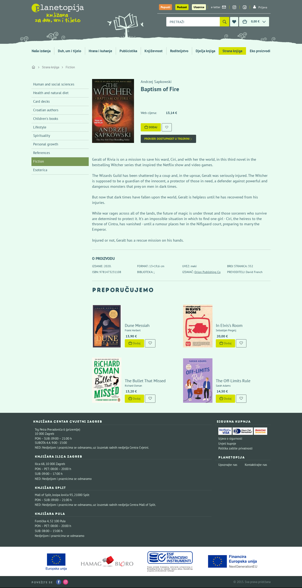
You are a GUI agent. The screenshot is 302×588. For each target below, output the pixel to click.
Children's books (45, 118)
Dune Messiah (137, 325)
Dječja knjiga (205, 51)
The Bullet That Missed (145, 380)
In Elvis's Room (229, 325)
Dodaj (150, 127)
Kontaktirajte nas (256, 465)
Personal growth (45, 144)
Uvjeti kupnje (227, 444)
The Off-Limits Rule (233, 380)
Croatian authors (45, 110)
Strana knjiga (232, 51)
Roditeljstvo (179, 51)
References (41, 152)
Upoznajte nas (227, 465)
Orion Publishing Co (207, 272)
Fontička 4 (42, 521)
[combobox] (193, 21)
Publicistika (128, 51)
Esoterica (40, 170)
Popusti (165, 7)
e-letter (218, 7)
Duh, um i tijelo (69, 51)
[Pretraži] (224, 21)
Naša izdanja (41, 51)
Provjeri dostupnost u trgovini (168, 139)
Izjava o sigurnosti (230, 438)
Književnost (153, 51)
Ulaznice (199, 7)
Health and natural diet (51, 93)
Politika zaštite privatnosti (235, 448)
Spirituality (41, 135)
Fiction (70, 67)
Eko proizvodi (260, 51)
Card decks (41, 101)
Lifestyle (39, 127)
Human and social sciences (53, 84)
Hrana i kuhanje (100, 51)
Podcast (182, 7)
